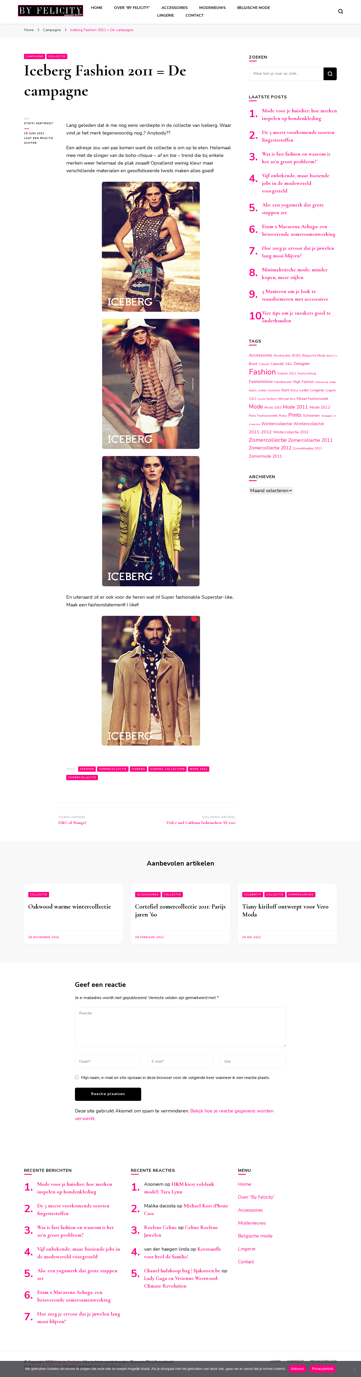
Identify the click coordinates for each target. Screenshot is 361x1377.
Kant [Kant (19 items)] (285, 390)
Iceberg (138, 769)
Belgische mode (253, 7)
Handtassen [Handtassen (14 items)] (283, 382)
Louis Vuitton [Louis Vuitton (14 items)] (267, 399)
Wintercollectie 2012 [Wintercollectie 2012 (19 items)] (290, 432)
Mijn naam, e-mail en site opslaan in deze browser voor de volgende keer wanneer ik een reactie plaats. (175, 1078)
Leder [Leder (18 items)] (304, 390)
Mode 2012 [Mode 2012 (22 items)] (319, 407)
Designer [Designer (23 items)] (301, 363)
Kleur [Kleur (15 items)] (294, 390)
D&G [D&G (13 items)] (288, 364)
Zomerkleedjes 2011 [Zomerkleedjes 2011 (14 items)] (307, 448)
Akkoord (297, 1369)
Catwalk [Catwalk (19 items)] (277, 363)
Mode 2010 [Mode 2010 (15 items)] (272, 407)
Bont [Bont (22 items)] (253, 363)
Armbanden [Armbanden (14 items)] (282, 355)
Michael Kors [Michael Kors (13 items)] (286, 399)
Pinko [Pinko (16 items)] (283, 415)
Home (96, 7)
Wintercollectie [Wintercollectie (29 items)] (276, 424)
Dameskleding (301, 894)
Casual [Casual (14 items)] (264, 364)
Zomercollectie (82, 777)
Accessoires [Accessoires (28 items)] (260, 355)
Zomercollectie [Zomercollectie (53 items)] (268, 440)
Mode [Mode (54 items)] (256, 406)
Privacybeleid (322, 1369)
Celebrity (252, 894)
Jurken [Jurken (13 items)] (262, 390)
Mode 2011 (198, 769)
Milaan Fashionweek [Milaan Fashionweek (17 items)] (312, 398)
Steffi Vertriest (38, 123)
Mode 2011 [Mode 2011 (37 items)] (295, 407)
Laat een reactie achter (39, 140)
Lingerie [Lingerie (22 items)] (317, 390)
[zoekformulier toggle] (340, 11)
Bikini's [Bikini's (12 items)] (332, 356)
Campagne (34, 56)
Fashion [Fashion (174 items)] (262, 372)
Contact (195, 15)
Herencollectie (113, 769)
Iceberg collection (167, 769)
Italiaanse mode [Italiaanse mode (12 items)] (325, 382)
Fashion (87, 769)
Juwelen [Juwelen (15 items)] (274, 390)
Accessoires (175, 7)
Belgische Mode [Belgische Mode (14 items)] (313, 355)
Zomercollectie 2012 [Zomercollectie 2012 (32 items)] (270, 448)
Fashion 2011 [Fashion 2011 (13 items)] (286, 374)
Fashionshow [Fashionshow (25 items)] (261, 382)
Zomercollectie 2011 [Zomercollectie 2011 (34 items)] (310, 440)
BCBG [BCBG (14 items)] (296, 355)
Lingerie (165, 15)
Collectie (56, 56)
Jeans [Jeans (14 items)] (253, 390)
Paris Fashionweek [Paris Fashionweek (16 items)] (263, 415)
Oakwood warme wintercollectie (69, 906)
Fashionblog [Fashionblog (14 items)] (306, 373)
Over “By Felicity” (132, 7)
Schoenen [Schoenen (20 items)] (311, 415)
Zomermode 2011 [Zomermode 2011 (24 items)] (265, 456)
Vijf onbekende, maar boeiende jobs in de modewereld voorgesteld (295, 183)
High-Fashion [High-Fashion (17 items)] (303, 382)
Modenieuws (212, 7)
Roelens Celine (160, 1227)
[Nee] (354, 1368)
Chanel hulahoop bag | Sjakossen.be (182, 1271)
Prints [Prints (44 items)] (295, 415)
